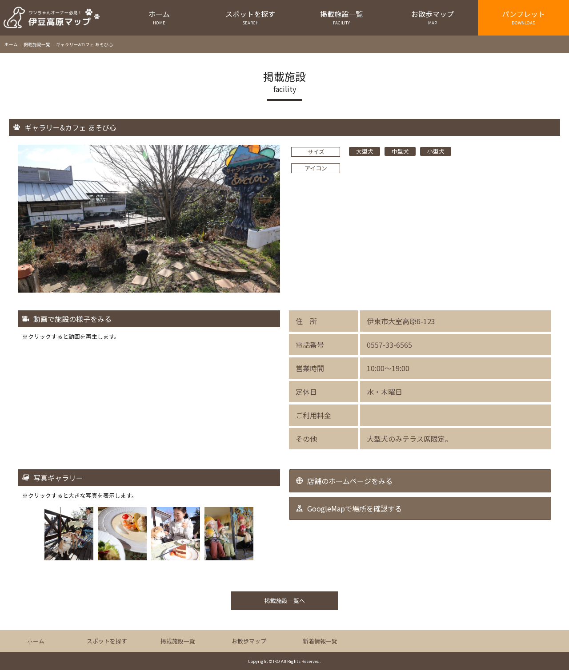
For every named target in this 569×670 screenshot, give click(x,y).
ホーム (159, 17)
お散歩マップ (432, 17)
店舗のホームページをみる (350, 481)
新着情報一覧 (320, 641)
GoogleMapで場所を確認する (354, 508)
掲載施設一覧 (342, 17)
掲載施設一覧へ (284, 600)
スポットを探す (250, 17)
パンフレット (523, 17)
